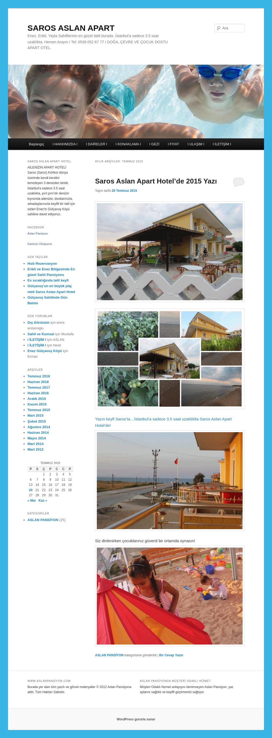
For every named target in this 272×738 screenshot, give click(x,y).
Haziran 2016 (38, 393)
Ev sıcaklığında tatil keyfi (48, 280)
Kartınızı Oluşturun (40, 243)
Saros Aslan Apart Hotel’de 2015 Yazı (156, 181)
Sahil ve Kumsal (41, 334)
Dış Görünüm (38, 323)
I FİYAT (173, 144)
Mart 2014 (36, 444)
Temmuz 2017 (39, 387)
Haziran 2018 (38, 382)
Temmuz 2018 (39, 376)
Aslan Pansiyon (38, 233)
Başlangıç (36, 144)
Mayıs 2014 (37, 438)
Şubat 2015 (37, 421)
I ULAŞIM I (195, 144)
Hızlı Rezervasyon (42, 263)
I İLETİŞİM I (222, 144)
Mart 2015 (36, 415)
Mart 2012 (36, 449)
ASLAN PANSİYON (109, 655)
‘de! (107, 425)
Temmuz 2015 (39, 410)
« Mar (32, 500)
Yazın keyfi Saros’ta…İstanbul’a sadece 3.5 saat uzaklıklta (169, 365)
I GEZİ (154, 144)
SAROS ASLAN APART (71, 28)
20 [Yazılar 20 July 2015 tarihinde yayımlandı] (30, 490)
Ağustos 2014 (39, 427)
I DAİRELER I (96, 144)
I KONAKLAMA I (128, 144)
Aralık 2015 (37, 399)
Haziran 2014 (38, 433)
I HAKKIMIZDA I (65, 144)
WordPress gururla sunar (136, 719)
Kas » (43, 500)
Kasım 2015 (37, 404)
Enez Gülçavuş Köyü (45, 351)
